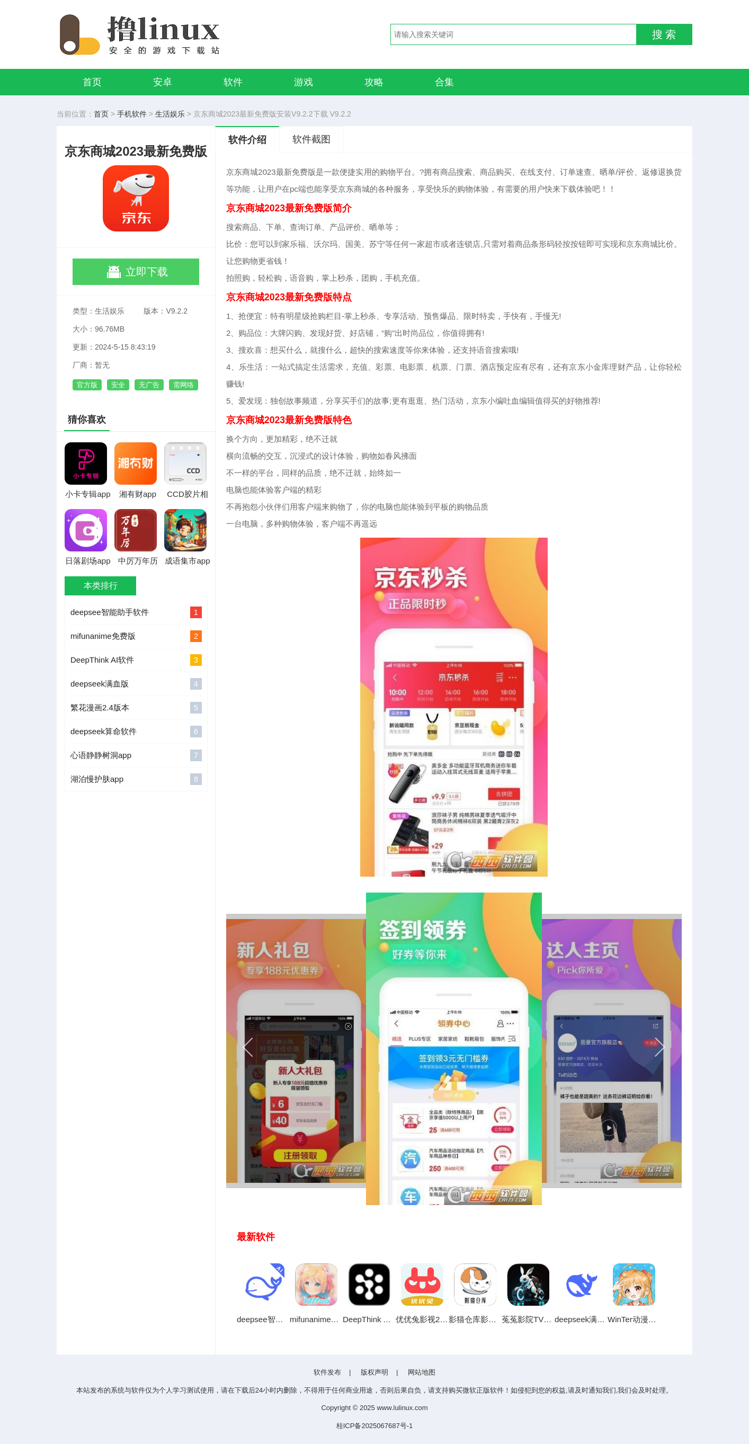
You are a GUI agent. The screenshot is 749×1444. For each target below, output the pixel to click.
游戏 (303, 82)
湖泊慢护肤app (136, 779)
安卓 (162, 82)
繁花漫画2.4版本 (136, 708)
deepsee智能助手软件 (136, 612)
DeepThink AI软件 (136, 660)
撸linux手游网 (178, 34)
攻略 (374, 82)
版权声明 (374, 1372)
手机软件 (132, 114)
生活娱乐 (170, 114)
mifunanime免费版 (136, 636)
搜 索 (664, 34)
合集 (444, 82)
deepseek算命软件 (136, 731)
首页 (92, 82)
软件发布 (327, 1372)
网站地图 (421, 1372)
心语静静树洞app (136, 755)
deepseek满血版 (136, 684)
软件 (233, 82)
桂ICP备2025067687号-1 (374, 1426)
